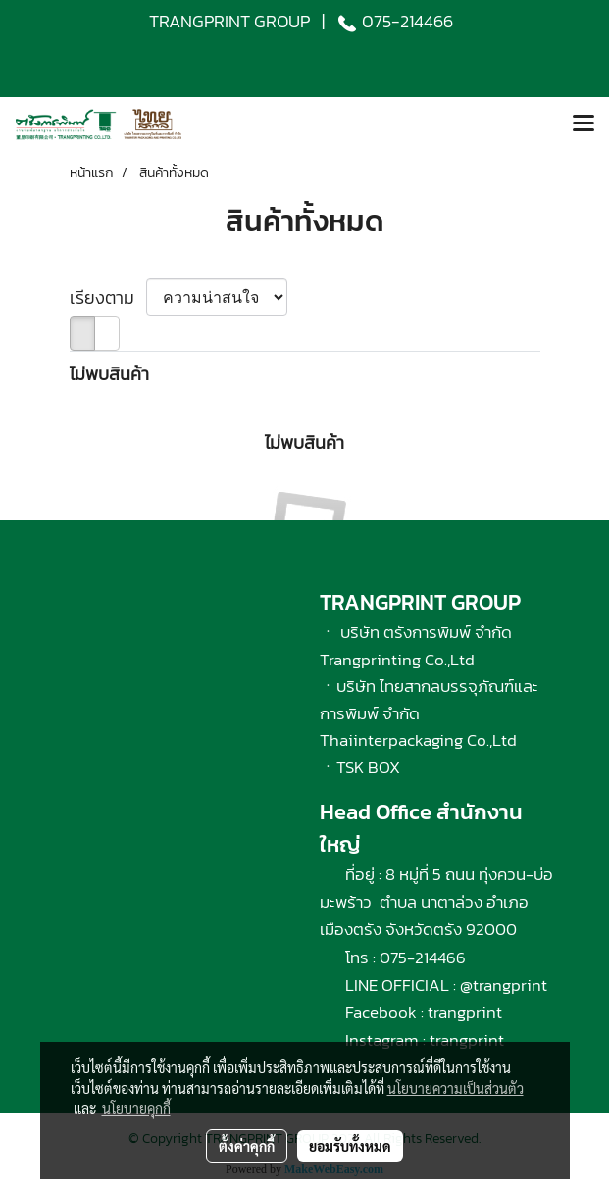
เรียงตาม (108, 297)
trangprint (465, 1012)
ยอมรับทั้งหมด (350, 1145)
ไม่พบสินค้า (109, 374)
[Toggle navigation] (583, 124)
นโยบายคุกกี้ (136, 1108)
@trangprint (503, 985)
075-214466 (407, 21)
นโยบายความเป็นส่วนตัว (455, 1088)
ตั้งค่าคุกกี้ (247, 1145)
